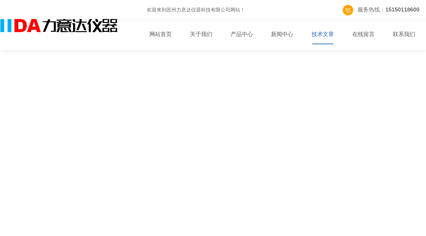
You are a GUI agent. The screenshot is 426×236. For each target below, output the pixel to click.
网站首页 (160, 34)
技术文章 (323, 34)
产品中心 (242, 34)
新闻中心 (282, 34)
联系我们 (404, 34)
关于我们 (201, 34)
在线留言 (363, 34)
